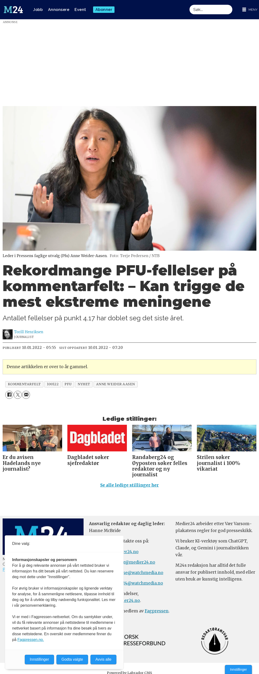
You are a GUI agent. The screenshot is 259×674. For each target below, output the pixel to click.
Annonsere (59, 9)
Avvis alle (103, 659)
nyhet (84, 384)
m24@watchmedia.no (140, 583)
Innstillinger (238, 669)
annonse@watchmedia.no (136, 572)
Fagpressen (157, 611)
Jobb (38, 9)
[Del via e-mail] (26, 395)
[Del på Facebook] (9, 395)
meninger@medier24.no (130, 562)
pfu (68, 384)
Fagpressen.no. (30, 640)
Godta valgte (72, 659)
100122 (53, 384)
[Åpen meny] (250, 10)
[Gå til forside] (13, 9)
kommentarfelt (24, 384)
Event (80, 9)
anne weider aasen (115, 384)
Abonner (103, 9)
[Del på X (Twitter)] (18, 395)
